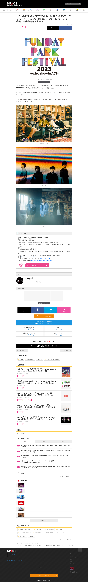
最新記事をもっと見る (65, 476)
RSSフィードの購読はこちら (45, 316)
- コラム (55, 561)
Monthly (62, 441)
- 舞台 (40, 556)
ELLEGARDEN (49, 533)
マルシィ (39, 359)
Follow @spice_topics (30, 329)
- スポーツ (41, 565)
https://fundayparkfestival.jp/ (28, 257)
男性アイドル (22, 536)
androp (20, 359)
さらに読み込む (48, 520)
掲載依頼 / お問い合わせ (75, 558)
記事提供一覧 (72, 556)
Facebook (12, 555)
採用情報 (72, 560)
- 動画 (55, 554)
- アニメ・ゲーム (42, 561)
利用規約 (72, 561)
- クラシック (41, 560)
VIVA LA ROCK (37, 533)
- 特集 (55, 563)
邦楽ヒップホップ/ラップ (25, 529)
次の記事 (67, 350)
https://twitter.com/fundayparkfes (48, 258)
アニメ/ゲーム (60, 533)
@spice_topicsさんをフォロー (14, 560)
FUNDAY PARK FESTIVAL (52, 359)
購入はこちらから (37, 265)
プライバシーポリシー (74, 563)
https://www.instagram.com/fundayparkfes (41, 260)
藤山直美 (31, 536)
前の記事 (20, 350)
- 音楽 (40, 554)
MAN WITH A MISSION (24, 533)
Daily (25, 441)
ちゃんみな (37, 529)
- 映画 (40, 567)
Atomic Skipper (29, 359)
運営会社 (72, 554)
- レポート (56, 560)
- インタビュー (57, 558)
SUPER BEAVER (49, 529)
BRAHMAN (59, 529)
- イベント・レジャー (43, 558)
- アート (40, 563)
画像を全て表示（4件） (44, 81)
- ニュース (56, 556)
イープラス (19, 543)
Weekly (44, 441)
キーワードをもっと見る (65, 539)
